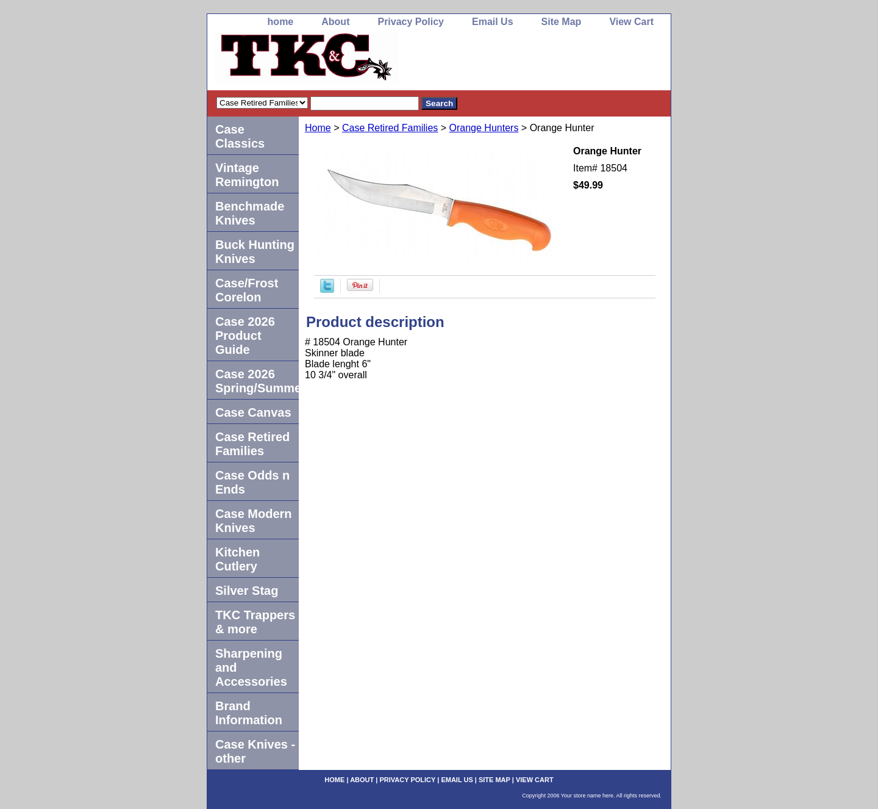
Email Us (492, 21)
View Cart (631, 21)
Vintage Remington (247, 175)
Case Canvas (253, 412)
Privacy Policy (410, 21)
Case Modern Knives (253, 520)
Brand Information (248, 713)
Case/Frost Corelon (246, 290)
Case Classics (240, 136)
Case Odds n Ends (252, 482)
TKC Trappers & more (255, 622)
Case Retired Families (390, 128)
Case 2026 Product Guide (245, 335)
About (335, 21)
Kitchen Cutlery (237, 559)
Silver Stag (246, 590)
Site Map (561, 21)
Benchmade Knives (249, 213)
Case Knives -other (255, 751)
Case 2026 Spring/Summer (257, 381)
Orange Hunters (484, 128)
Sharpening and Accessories (251, 667)
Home (318, 128)
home (281, 21)
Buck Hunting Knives (254, 251)
